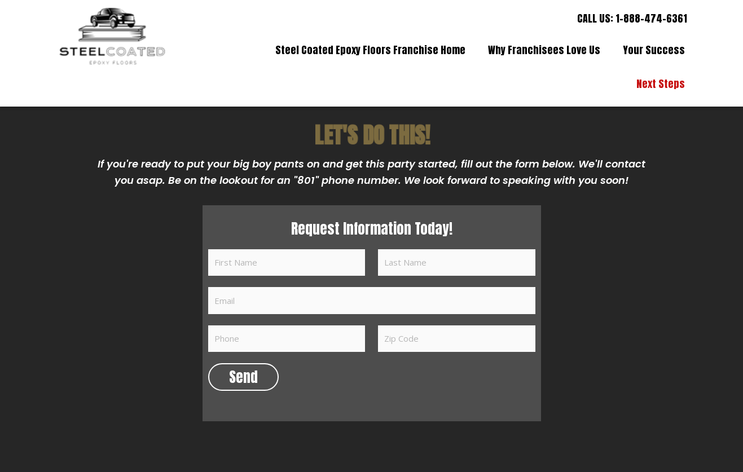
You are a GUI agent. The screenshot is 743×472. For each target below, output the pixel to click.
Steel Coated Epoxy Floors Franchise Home (370, 50)
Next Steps (660, 83)
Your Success (654, 50)
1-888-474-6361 (651, 18)
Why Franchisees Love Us (544, 50)
